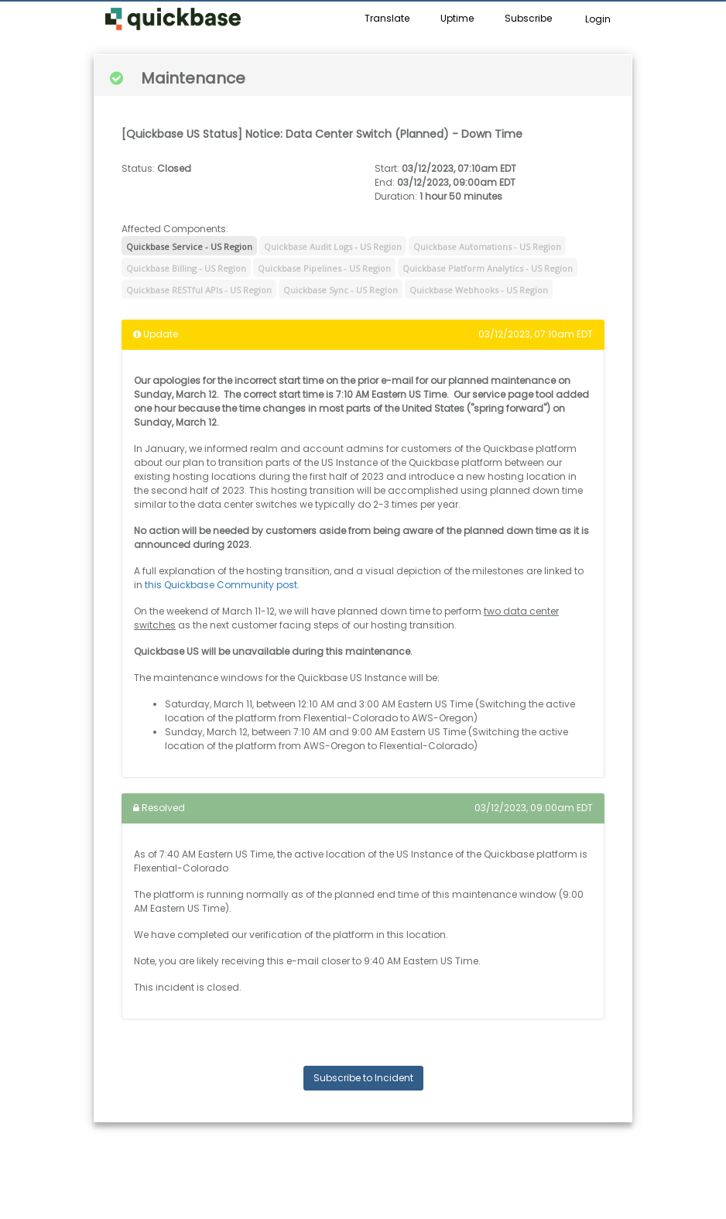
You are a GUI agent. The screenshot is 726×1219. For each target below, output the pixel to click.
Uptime (457, 18)
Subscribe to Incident (363, 1077)
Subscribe (528, 18)
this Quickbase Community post (221, 584)
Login (598, 19)
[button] (173, 19)
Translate (387, 18)
